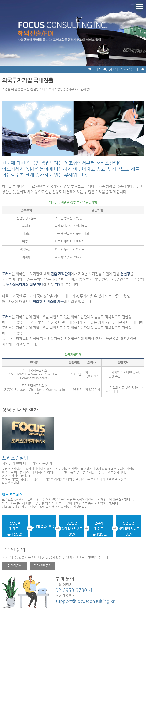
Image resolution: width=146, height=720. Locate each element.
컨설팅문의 (15, 565)
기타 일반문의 (43, 565)
